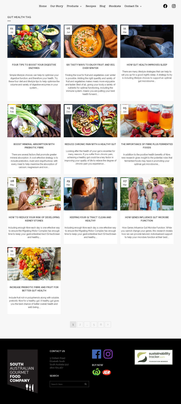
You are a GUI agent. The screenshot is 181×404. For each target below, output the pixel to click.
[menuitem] (43, 6)
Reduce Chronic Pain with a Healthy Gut (90, 144)
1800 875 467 (56, 367)
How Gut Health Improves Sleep (147, 64)
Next (108, 324)
